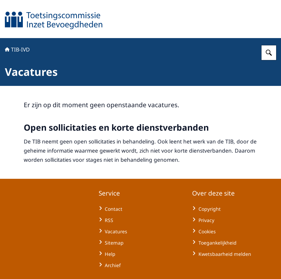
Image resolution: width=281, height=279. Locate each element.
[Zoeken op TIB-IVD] (269, 52)
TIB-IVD (17, 49)
